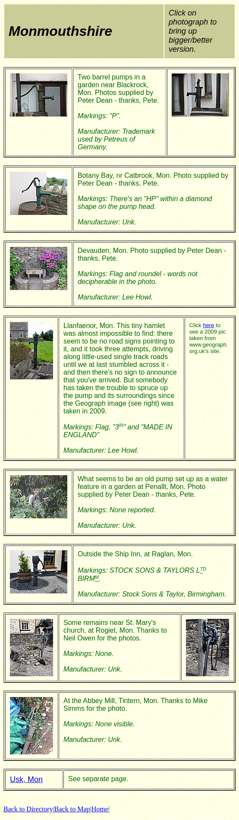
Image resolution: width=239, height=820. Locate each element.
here (208, 325)
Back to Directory (28, 809)
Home (99, 809)
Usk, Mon (26, 779)
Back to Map (72, 809)
